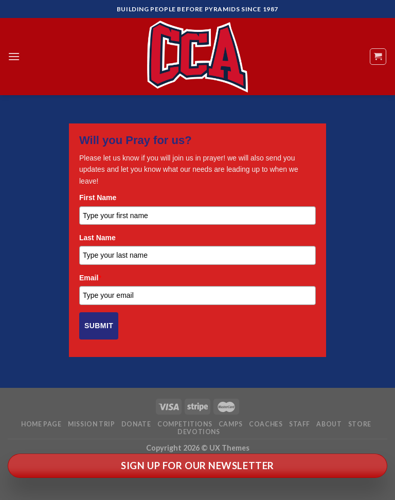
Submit (98, 326)
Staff (299, 424)
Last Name (97, 238)
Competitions (184, 424)
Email (90, 278)
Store (359, 424)
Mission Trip (91, 424)
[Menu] (14, 56)
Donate (136, 424)
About (329, 424)
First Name (97, 197)
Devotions (198, 432)
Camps (231, 424)
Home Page (41, 424)
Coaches (265, 424)
